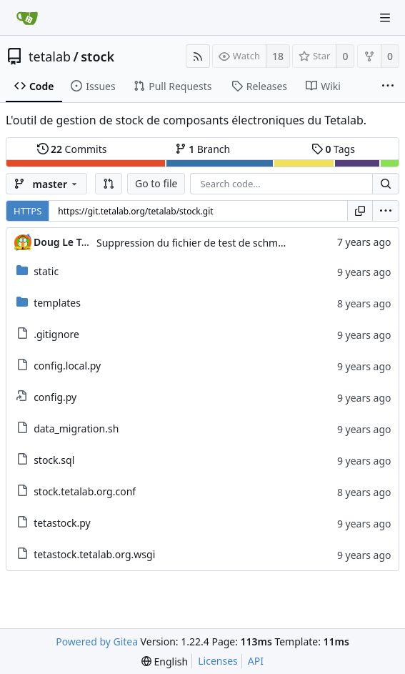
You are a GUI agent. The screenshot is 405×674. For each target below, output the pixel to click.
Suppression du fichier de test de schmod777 (201, 242)
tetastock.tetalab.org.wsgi (94, 554)
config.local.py (67, 365)
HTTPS (27, 210)
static (46, 271)
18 (278, 56)
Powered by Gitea (97, 641)
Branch (203, 149)
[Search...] (385, 183)
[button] (108, 183)
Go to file (156, 183)
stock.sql (54, 460)
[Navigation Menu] (385, 18)
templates (57, 302)
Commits (72, 149)
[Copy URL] (360, 211)
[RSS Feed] (198, 56)
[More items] (387, 86)
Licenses (218, 661)
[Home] (27, 18)
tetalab (50, 56)
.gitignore (56, 334)
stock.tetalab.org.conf (85, 491)
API (256, 661)
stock (97, 56)
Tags (333, 149)
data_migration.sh (76, 428)
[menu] (385, 211)
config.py (55, 397)
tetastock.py (62, 523)
